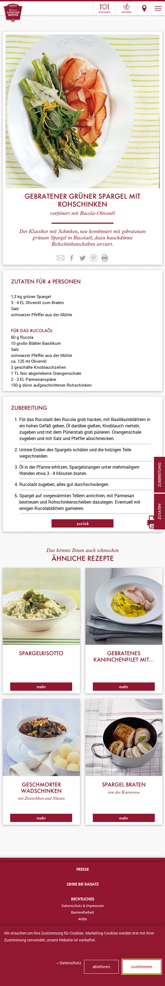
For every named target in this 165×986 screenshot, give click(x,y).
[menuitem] (82, 905)
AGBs (82, 918)
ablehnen (101, 966)
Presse (82, 869)
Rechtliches (82, 899)
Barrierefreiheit (82, 912)
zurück (83, 523)
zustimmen (141, 966)
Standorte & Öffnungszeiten (144, 8)
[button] (158, 8)
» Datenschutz (69, 962)
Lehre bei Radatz (83, 884)
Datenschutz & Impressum (82, 905)
